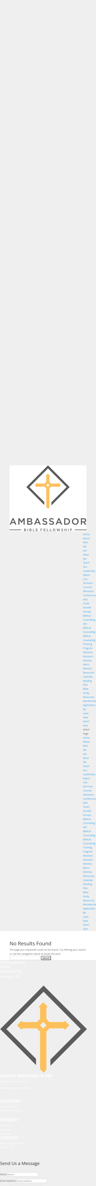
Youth (86, 603)
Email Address (8, 1180)
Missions (88, 652)
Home (86, 534)
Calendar (88, 676)
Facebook (5, 1125)
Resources (88, 672)
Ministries (88, 591)
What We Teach (86, 558)
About (86, 538)
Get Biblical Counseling (89, 628)
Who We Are (85, 546)
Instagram (5, 1129)
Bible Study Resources (88, 693)
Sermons (88, 583)
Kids (85, 599)
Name (3, 1174)
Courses (87, 587)
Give (85, 725)
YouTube (5, 1133)
